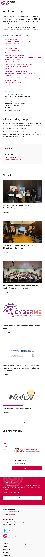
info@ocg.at (11, 514)
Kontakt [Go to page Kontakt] (5, 544)
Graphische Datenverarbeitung (15, 55)
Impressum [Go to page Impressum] (6, 555)
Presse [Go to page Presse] (5, 546)
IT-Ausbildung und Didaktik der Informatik (19, 64)
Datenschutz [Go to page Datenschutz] (7, 552)
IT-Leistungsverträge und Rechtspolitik (18, 66)
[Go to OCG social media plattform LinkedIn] (25, 544)
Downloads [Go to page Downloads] (6, 549)
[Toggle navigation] (42, 2)
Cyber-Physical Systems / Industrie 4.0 (17, 41)
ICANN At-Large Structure (13, 59)
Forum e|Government (12, 50)
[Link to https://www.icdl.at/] (22, 531)
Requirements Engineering (14, 82)
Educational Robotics (12, 44)
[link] (22, 197)
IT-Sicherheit (9, 69)
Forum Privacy (10, 53)
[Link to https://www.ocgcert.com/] (22, 536)
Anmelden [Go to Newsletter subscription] (22, 498)
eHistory (7, 46)
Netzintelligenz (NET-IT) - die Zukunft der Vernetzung (22, 78)
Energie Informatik (11, 48)
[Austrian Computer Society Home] (9, 2)
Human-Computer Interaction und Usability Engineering (23, 57)
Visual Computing (11, 85)
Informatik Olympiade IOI (13, 62)
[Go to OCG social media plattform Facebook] (20, 544)
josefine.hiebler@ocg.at (13, 159)
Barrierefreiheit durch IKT (13, 39)
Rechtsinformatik (10, 80)
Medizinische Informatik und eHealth (17, 71)
